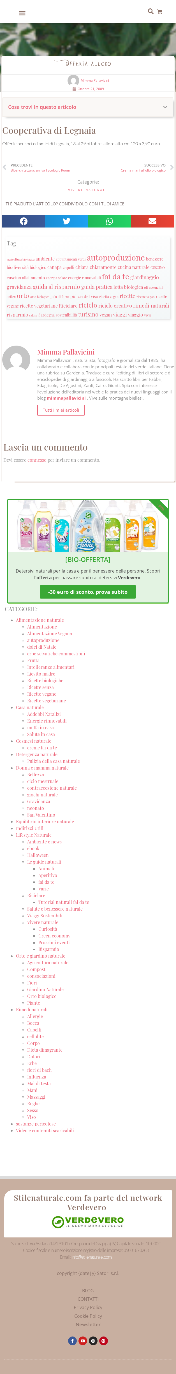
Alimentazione (42, 627)
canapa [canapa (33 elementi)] (54, 267)
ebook (33, 848)
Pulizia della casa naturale (53, 761)
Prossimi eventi (54, 942)
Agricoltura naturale (47, 962)
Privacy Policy (88, 1307)
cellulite (35, 1036)
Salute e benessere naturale (55, 909)
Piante (33, 1003)
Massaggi (36, 1097)
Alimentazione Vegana (49, 633)
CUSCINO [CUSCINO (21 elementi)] (157, 267)
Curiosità (47, 929)
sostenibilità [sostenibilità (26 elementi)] (66, 314)
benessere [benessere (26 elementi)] (154, 258)
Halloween (38, 855)
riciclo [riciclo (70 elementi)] (88, 305)
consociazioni (41, 976)
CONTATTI (88, 1299)
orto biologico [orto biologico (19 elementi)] (39, 297)
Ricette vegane (41, 694)
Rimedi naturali (32, 1009)
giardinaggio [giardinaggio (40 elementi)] (144, 277)
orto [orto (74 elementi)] (23, 295)
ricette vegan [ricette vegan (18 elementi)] (145, 297)
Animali (46, 868)
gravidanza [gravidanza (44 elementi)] (19, 286)
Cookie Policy (88, 1316)
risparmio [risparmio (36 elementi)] (17, 314)
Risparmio (48, 949)
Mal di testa (39, 1083)
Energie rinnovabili (47, 721)
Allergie (35, 1016)
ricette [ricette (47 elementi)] (127, 295)
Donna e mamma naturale (42, 768)
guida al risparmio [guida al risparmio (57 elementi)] (56, 286)
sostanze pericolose (36, 1124)
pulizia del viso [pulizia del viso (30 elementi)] (84, 296)
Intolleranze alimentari (51, 667)
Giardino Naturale (45, 989)
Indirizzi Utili (29, 828)
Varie (43, 889)
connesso (37, 460)
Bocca (33, 1023)
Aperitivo (47, 875)
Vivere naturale (88, 190)
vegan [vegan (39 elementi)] (105, 314)
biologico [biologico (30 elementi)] (38, 267)
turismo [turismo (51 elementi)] (88, 314)
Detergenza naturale (36, 754)
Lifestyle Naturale (34, 835)
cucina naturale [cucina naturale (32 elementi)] (133, 267)
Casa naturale (30, 707)
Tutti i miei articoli (61, 410)
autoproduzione (43, 640)
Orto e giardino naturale (40, 956)
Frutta (33, 660)
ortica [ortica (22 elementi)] (11, 296)
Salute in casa (41, 734)
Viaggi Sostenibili (44, 915)
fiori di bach (39, 1070)
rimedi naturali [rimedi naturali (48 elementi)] (151, 305)
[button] (22, 12)
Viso (31, 1117)
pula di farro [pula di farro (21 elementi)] (59, 296)
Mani (32, 1090)
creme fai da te (42, 748)
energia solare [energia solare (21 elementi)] (56, 278)
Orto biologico (42, 996)
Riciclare (36, 895)
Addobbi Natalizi (44, 714)
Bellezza (35, 774)
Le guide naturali (44, 862)
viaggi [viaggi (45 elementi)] (120, 314)
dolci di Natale (41, 647)
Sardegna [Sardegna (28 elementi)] (46, 315)
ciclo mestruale (42, 781)
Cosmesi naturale (33, 741)
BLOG (88, 1291)
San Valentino (41, 815)
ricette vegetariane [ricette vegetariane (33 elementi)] (39, 306)
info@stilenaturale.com (91, 1257)
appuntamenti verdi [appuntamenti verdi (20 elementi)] (71, 259)
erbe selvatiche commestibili (56, 653)
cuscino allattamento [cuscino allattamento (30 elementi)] (26, 277)
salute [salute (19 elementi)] (33, 315)
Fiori (32, 983)
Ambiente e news (44, 842)
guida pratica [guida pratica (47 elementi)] (96, 286)
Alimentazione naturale (40, 620)
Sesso (32, 1110)
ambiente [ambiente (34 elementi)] (45, 259)
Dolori (33, 1056)
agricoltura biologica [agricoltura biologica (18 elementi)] (20, 259)
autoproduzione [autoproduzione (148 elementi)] (116, 257)
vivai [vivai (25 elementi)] (147, 315)
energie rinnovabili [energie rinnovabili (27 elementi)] (84, 277)
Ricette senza (40, 687)
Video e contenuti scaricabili (45, 1130)
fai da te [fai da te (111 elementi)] (115, 276)
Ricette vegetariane (46, 701)
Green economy (54, 936)
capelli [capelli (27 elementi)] (68, 267)
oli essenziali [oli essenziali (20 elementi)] (153, 287)
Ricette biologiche (45, 680)
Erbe (32, 1063)
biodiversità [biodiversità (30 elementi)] (18, 267)
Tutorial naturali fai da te (63, 902)
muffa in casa (40, 727)
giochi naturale (42, 795)
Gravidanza (38, 801)
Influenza (36, 1077)
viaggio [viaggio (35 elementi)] (135, 314)
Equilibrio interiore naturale (45, 821)
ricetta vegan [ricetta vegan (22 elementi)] (109, 296)
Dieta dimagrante (44, 1050)
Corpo (33, 1043)
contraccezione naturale (52, 788)
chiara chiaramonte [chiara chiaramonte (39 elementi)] (96, 267)
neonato (35, 808)
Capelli (34, 1030)
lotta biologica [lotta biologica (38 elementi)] (128, 286)
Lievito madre (41, 674)
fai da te (46, 882)
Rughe (33, 1103)
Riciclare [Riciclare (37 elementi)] (68, 306)
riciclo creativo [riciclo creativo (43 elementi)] (115, 305)
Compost (36, 969)
